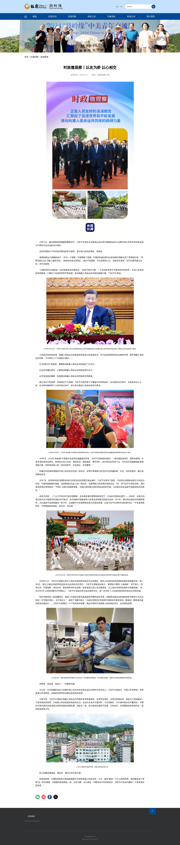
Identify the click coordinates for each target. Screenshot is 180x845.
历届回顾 (72, 16)
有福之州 (131, 16)
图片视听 (151, 16)
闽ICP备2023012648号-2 (90, 839)
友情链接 (31, 816)
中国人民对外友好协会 (32, 821)
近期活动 (52, 16)
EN (121, 6)
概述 (35, 16)
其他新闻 (44, 57)
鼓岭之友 (92, 16)
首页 (26, 57)
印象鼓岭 (111, 16)
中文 (117, 6)
